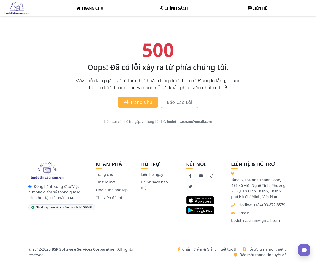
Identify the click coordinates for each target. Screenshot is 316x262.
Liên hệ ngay (152, 174)
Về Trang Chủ (137, 102)
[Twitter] (190, 186)
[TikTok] (211, 176)
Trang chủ (104, 174)
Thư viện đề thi (109, 197)
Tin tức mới (105, 182)
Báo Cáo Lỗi (179, 102)
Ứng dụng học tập (112, 189)
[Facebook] (190, 176)
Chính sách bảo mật (154, 184)
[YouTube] (201, 176)
